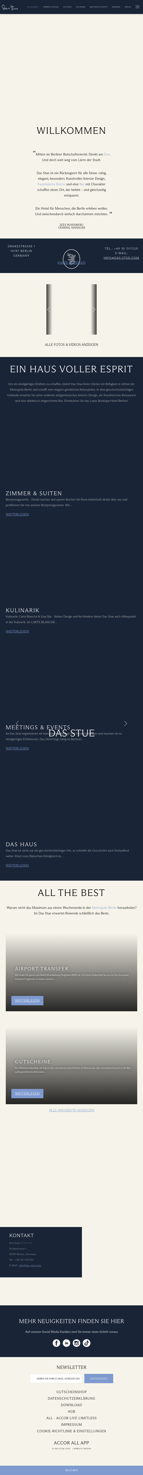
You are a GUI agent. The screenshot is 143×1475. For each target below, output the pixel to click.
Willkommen (33, 7)
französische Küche (51, 184)
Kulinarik (80, 7)
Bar (82, 184)
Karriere (116, 7)
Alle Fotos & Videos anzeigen (71, 344)
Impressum (71, 1425)
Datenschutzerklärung (71, 1398)
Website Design (82, 1448)
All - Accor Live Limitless (71, 1418)
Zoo (107, 154)
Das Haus (67, 7)
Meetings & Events (99, 7)
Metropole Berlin (104, 908)
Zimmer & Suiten (51, 7)
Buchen (71, 1470)
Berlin (128, 7)
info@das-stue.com (121, 258)
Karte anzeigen (71, 263)
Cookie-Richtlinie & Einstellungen (71, 1431)
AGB (71, 1411)
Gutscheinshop (71, 1392)
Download (71, 1405)
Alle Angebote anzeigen (71, 1110)
